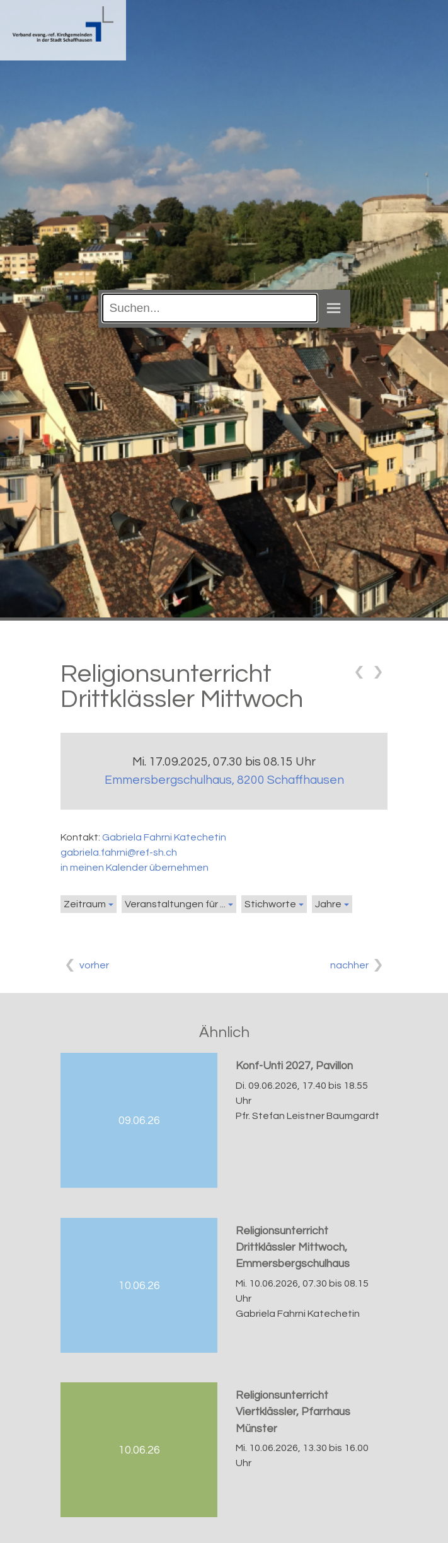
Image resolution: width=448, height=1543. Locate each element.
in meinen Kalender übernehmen (134, 868)
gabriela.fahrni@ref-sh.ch (118, 852)
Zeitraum (85, 904)
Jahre (328, 904)
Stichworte (270, 904)
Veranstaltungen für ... (175, 904)
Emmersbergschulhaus (224, 780)
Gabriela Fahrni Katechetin (164, 837)
